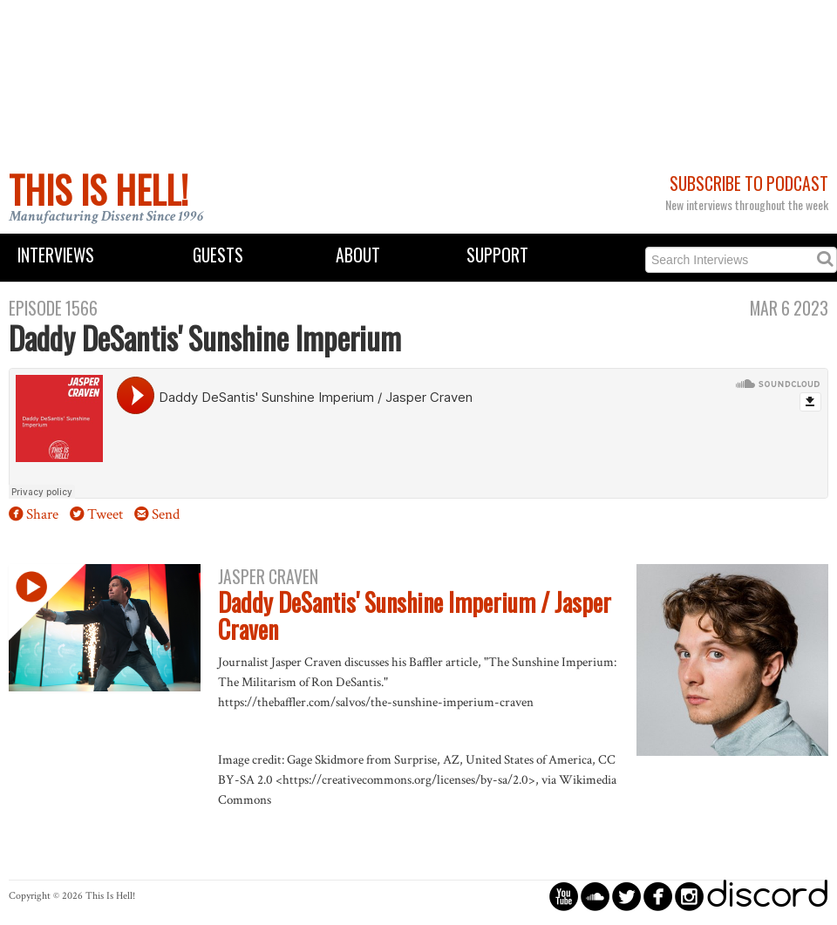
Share (42, 514)
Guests (218, 255)
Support (497, 255)
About (358, 255)
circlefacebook (657, 896)
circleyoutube (563, 896)
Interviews (55, 255)
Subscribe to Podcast (749, 183)
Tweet (105, 514)
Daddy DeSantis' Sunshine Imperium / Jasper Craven (414, 615)
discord (767, 896)
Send (166, 514)
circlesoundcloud (595, 896)
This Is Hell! (98, 189)
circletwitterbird (626, 896)
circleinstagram (689, 896)
